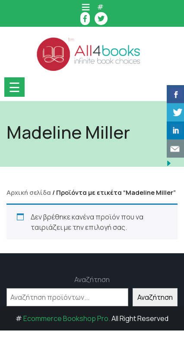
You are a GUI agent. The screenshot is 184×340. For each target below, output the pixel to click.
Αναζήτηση (92, 279)
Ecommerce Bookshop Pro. (66, 318)
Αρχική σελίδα (28, 192)
